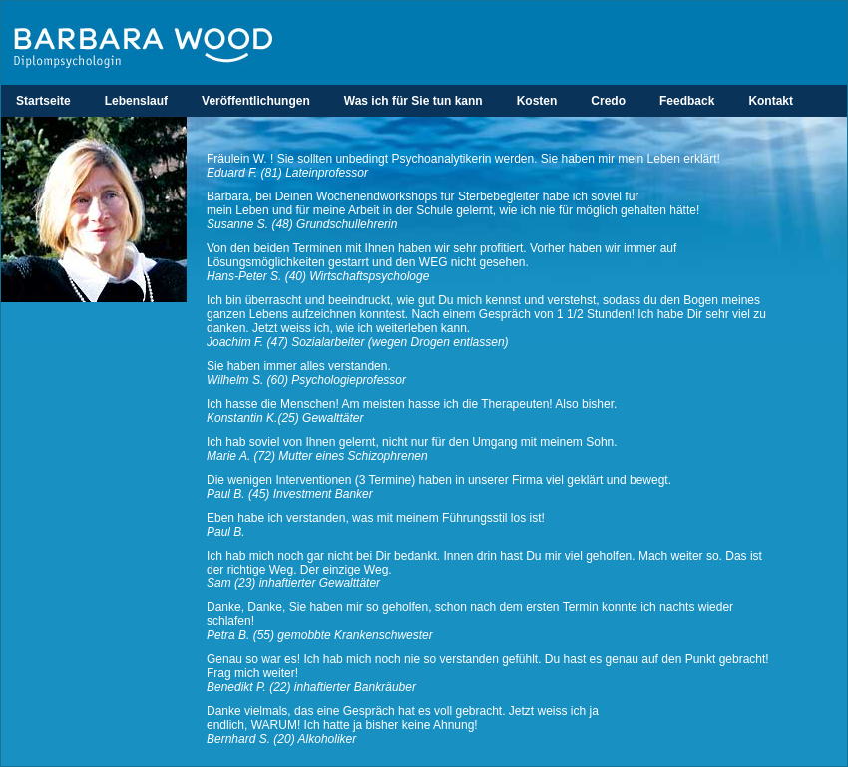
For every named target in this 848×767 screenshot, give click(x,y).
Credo (608, 101)
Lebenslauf (136, 101)
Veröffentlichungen (256, 101)
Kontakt (770, 101)
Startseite (43, 101)
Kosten (537, 101)
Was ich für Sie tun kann (413, 101)
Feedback (686, 101)
